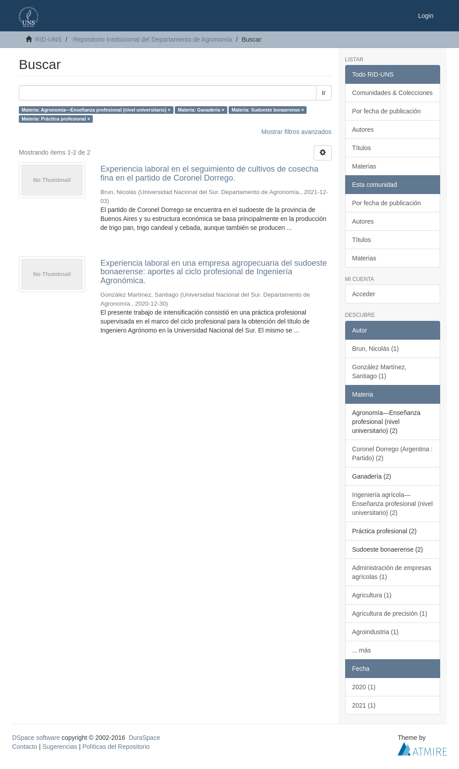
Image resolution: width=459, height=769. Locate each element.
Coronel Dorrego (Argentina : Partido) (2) (392, 453)
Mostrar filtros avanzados (296, 131)
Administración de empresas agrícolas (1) (392, 572)
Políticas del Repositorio (116, 746)
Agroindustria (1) (375, 631)
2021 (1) (364, 705)
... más (361, 650)
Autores (363, 129)
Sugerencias (59, 746)
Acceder (363, 294)
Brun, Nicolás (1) (375, 348)
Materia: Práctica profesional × (56, 118)
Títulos (361, 147)
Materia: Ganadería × (201, 109)
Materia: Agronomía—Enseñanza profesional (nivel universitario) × (96, 109)
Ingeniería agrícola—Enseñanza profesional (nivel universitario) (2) (392, 503)
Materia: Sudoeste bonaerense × (268, 109)
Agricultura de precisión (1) (389, 613)
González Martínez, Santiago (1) (379, 371)
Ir (324, 92)
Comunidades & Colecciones (392, 92)
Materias (364, 166)
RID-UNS (48, 39)
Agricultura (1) (372, 595)
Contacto (24, 746)
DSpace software (36, 737)
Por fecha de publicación (386, 111)
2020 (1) (364, 687)
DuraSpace (144, 737)
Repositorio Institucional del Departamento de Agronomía (152, 39)
